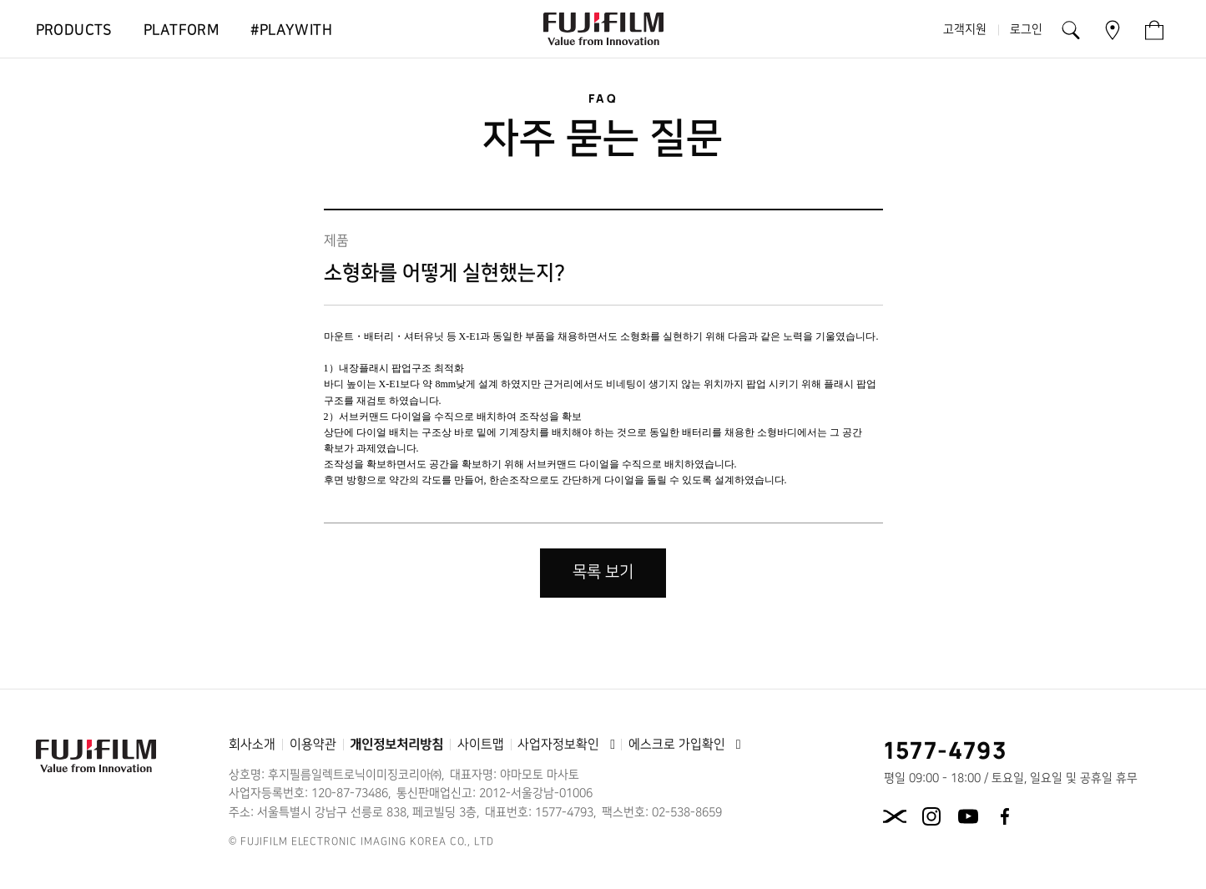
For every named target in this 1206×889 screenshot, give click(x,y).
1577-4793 (946, 749)
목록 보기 (603, 572)
